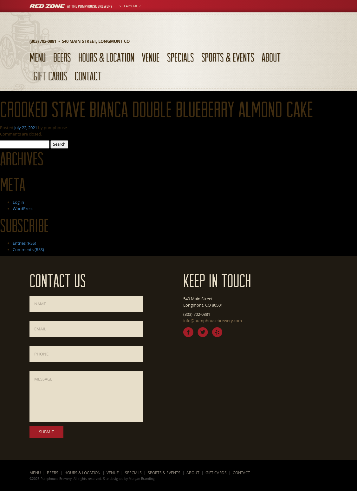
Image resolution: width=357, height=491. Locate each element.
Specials (180, 57)
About (271, 57)
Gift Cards (50, 76)
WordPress (23, 208)
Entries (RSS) (24, 243)
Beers (62, 57)
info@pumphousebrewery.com (212, 320)
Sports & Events (227, 57)
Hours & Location (106, 57)
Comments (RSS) (28, 249)
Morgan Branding (141, 478)
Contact (88, 76)
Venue (150, 57)
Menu (37, 57)
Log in (18, 202)
